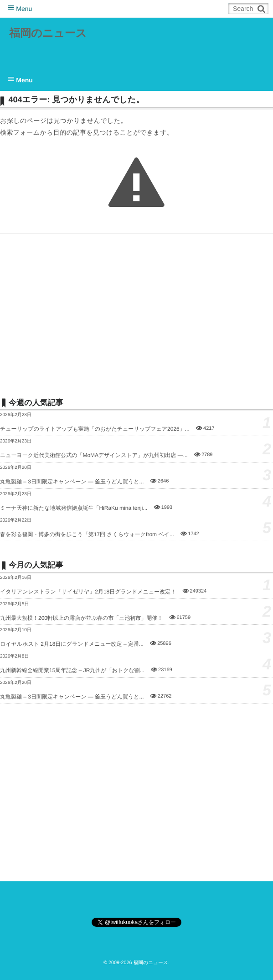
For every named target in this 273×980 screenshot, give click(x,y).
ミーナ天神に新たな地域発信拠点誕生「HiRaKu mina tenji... (73, 508)
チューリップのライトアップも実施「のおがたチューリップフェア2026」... (95, 429)
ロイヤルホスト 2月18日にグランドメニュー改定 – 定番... (72, 644)
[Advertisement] (136, 315)
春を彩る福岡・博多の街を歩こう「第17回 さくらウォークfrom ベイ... (87, 534)
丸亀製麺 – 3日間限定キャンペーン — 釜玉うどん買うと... (72, 481)
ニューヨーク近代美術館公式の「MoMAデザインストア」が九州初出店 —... (94, 455)
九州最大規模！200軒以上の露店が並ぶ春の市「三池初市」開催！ (81, 618)
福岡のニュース (48, 33)
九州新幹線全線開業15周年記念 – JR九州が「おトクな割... (72, 670)
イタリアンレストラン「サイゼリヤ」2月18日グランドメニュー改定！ (88, 591)
